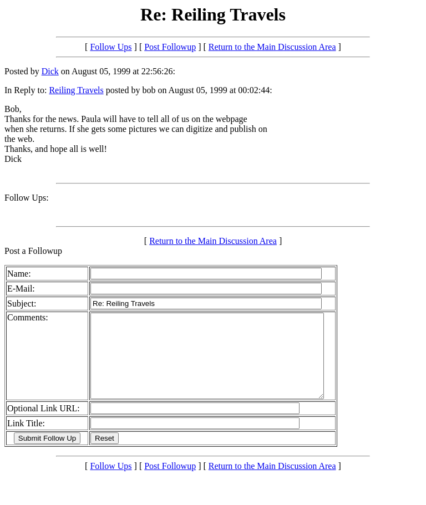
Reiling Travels (76, 90)
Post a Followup (33, 251)
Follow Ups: (26, 197)
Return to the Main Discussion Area (272, 47)
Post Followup (170, 47)
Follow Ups (110, 47)
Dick (50, 71)
